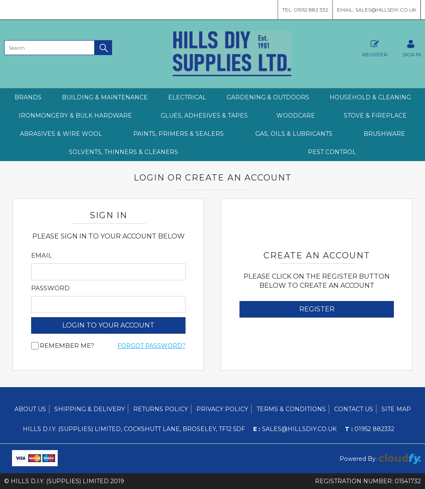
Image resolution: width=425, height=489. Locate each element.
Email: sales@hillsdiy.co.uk (376, 10)
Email (41, 255)
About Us (30, 409)
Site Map (396, 409)
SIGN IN (412, 47)
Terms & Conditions (291, 409)
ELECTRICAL (187, 97)
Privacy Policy (222, 409)
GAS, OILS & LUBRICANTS (293, 133)
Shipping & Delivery (89, 409)
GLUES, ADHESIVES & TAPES (204, 115)
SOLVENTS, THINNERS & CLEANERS (123, 152)
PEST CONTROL (332, 152)
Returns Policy (160, 409)
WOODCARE (295, 115)
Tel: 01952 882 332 (305, 10)
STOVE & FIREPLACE (375, 115)
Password (50, 288)
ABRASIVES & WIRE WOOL (61, 133)
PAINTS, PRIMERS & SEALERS (178, 133)
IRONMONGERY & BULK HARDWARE (75, 115)
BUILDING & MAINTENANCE (105, 97)
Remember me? (67, 345)
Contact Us (353, 409)
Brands (28, 97)
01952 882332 (369, 429)
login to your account (108, 325)
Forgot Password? (151, 345)
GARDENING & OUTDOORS (268, 97)
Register (375, 47)
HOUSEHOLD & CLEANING (370, 97)
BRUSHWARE (384, 133)
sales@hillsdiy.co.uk (295, 429)
